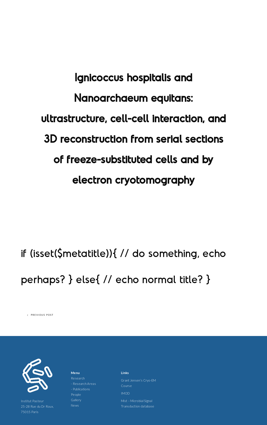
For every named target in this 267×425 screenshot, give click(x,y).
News (75, 405)
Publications (81, 389)
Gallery (76, 400)
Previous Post (40, 315)
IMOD (125, 393)
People (76, 394)
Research (78, 378)
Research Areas (84, 384)
